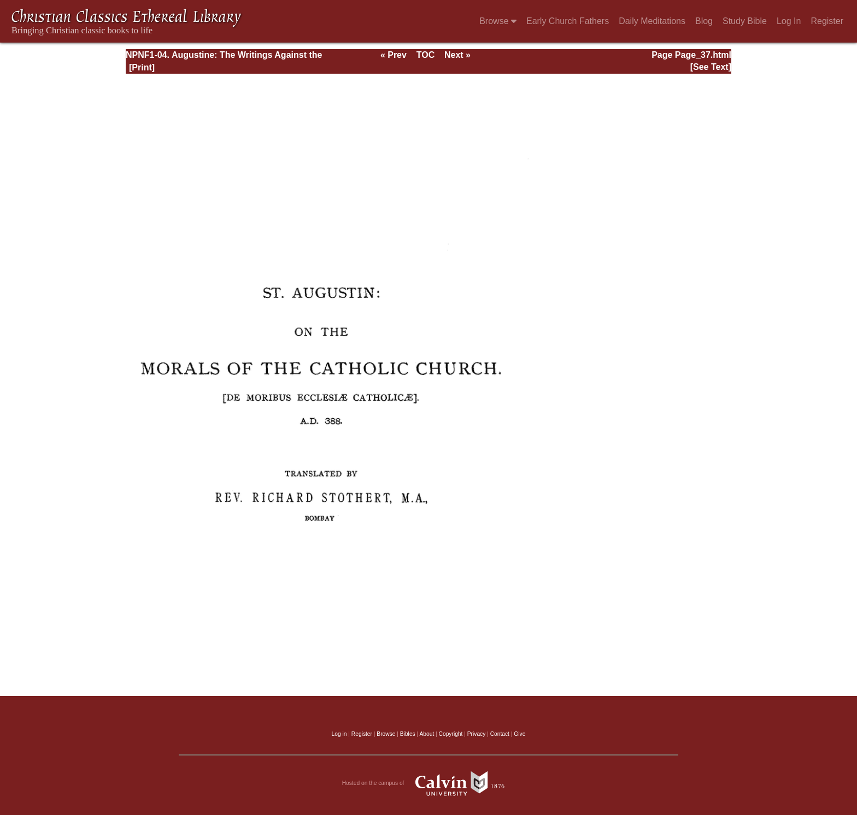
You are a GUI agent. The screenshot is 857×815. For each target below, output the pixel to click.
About (426, 734)
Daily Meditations (652, 21)
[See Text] (710, 67)
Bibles (407, 734)
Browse (497, 21)
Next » (457, 55)
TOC (425, 55)
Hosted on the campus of (428, 783)
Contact (499, 734)
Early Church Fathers (567, 21)
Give (519, 734)
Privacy (476, 734)
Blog (704, 21)
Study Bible (745, 21)
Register (827, 21)
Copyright (451, 734)
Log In (789, 21)
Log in (339, 734)
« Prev (393, 55)
